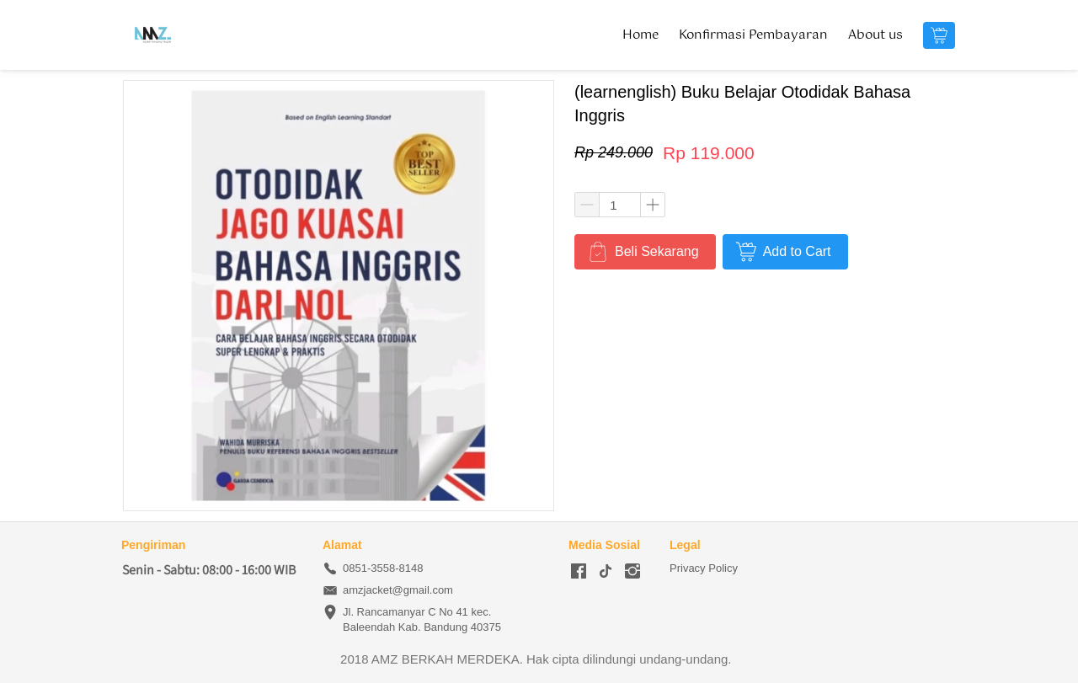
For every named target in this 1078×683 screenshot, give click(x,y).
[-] (578, 572)
